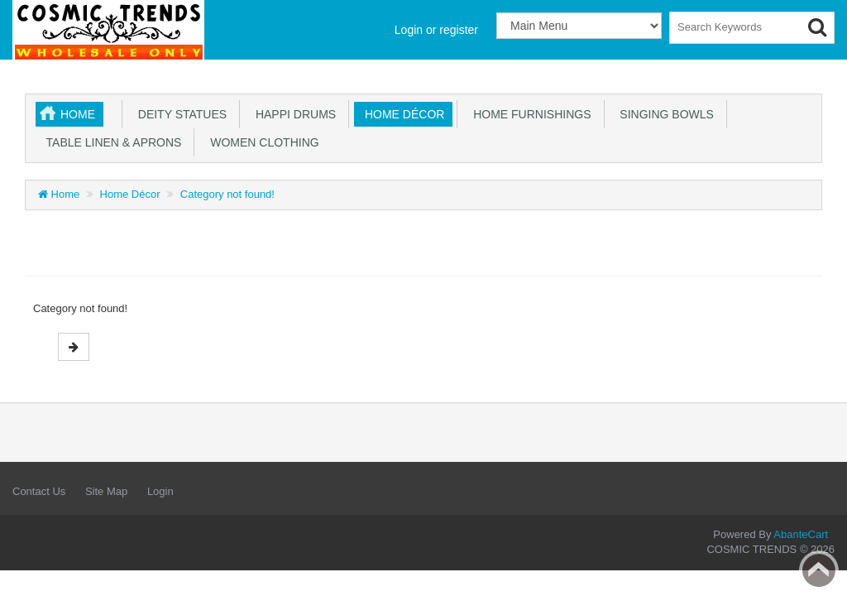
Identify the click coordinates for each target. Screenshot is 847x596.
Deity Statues (179, 114)
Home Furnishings (529, 114)
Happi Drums (292, 114)
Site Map (106, 491)
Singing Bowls (664, 114)
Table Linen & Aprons (110, 142)
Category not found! (227, 194)
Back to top (819, 570)
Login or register (436, 29)
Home (77, 114)
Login (160, 491)
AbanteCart (800, 534)
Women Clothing (260, 142)
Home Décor (401, 114)
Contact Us (38, 491)
